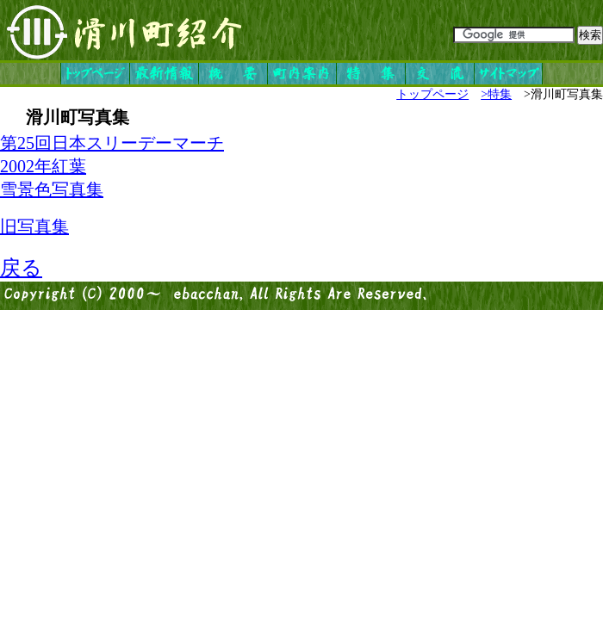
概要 (232, 73)
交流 (439, 73)
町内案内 (301, 73)
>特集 (496, 94)
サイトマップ (508, 73)
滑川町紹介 (125, 30)
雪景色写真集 (51, 189)
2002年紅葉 (43, 166)
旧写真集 (34, 226)
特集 (370, 73)
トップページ (94, 73)
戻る (21, 268)
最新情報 (163, 73)
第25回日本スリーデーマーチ (112, 142)
